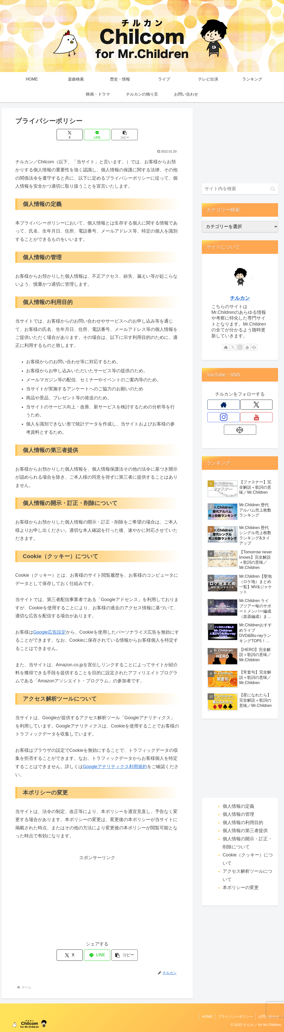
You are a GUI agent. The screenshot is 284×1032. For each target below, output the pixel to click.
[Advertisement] (97, 897)
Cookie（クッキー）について (248, 858)
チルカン (240, 298)
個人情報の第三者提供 (245, 830)
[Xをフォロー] (233, 347)
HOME (207, 1016)
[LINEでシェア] (97, 134)
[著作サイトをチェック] (226, 347)
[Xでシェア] (70, 134)
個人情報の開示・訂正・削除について (247, 842)
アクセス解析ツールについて (247, 875)
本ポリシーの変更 (241, 887)
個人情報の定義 (238, 806)
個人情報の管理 (238, 814)
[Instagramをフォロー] (240, 347)
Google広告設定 (49, 632)
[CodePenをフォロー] (254, 347)
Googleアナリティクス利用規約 (115, 766)
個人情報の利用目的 (243, 822)
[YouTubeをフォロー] (247, 347)
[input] (240, 188)
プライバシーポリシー (235, 1016)
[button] (124, 134)
